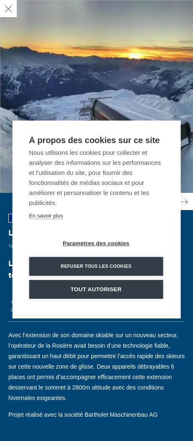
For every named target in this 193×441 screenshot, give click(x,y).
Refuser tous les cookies (96, 268)
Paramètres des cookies (96, 246)
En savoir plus (46, 218)
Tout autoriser (96, 292)
